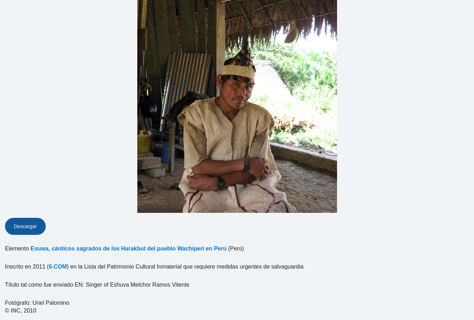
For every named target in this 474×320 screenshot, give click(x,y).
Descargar (25, 226)
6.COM (58, 267)
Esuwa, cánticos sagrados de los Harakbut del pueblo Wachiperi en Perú (128, 248)
